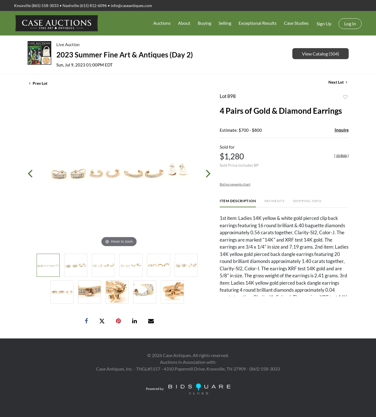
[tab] (238, 203)
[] (341, 155)
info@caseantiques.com (131, 5)
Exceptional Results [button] (258, 23)
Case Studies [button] (296, 23)
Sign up (324, 23)
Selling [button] (225, 23)
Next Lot (337, 82)
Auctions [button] (162, 23)
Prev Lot (38, 83)
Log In (350, 23)
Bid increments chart (235, 184)
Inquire (342, 129)
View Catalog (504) (320, 53)
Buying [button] (204, 23)
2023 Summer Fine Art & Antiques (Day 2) (124, 54)
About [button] (184, 23)
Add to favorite (345, 97)
